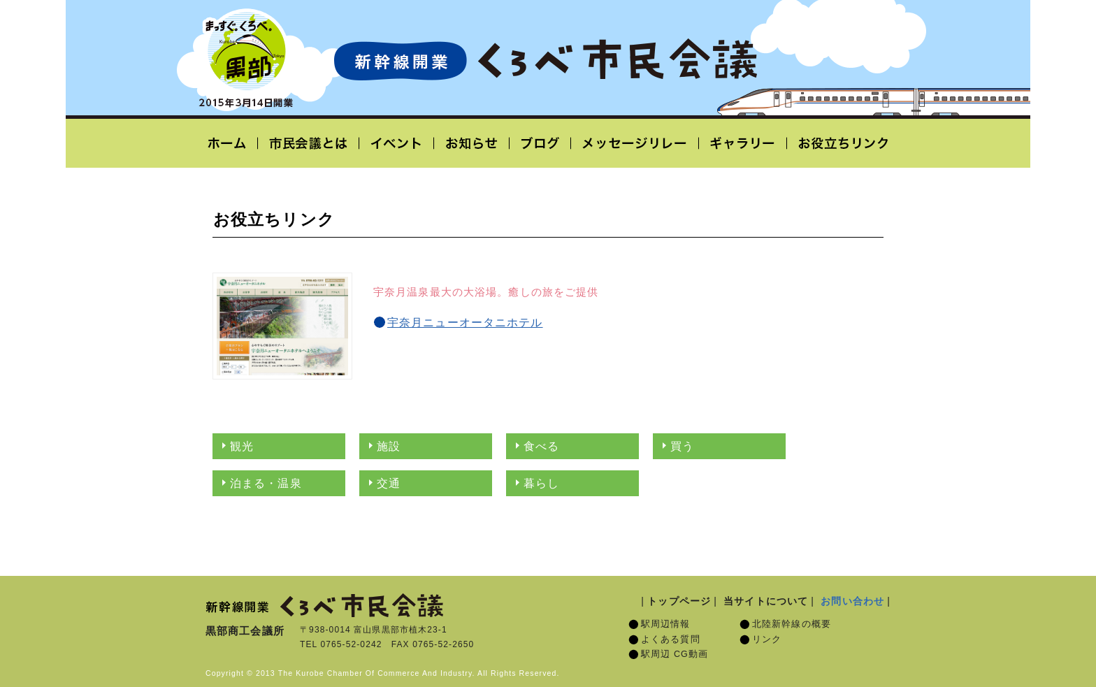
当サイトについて (765, 601)
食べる (541, 446)
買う (682, 446)
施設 (389, 446)
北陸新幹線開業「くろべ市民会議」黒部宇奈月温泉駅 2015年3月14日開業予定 (545, 60)
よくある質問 (670, 639)
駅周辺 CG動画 (674, 654)
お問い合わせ (852, 601)
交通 (389, 483)
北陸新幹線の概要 (791, 624)
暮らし (541, 483)
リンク (766, 639)
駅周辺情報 (666, 624)
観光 (242, 446)
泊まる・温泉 (266, 483)
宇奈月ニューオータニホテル (465, 322)
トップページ (679, 601)
